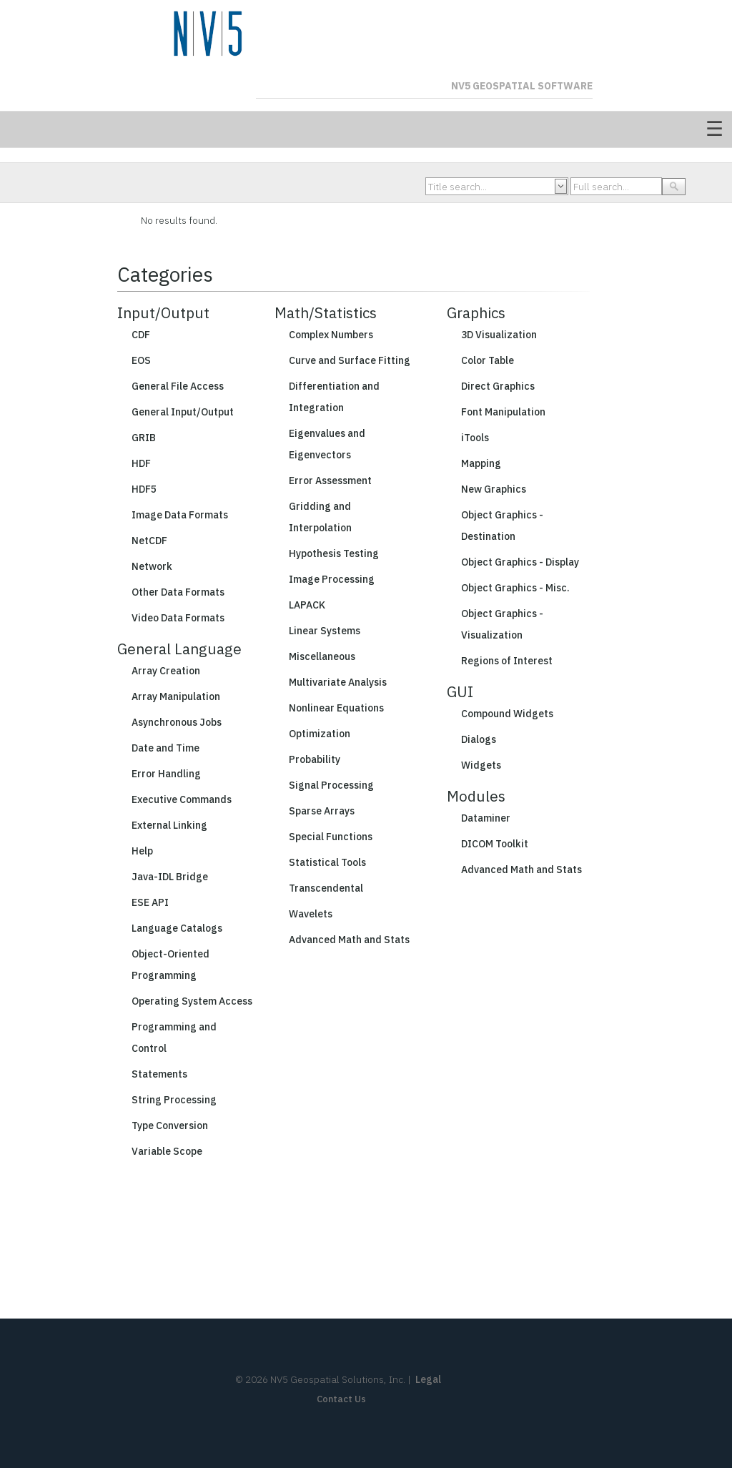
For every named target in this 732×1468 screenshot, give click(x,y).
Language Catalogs (177, 928)
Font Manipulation (503, 411)
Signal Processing (331, 785)
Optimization (319, 733)
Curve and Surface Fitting (349, 360)
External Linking (169, 825)
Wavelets (310, 913)
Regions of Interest (507, 660)
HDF (141, 463)
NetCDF (149, 540)
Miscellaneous (322, 656)
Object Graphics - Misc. (515, 587)
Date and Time (165, 748)
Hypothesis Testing (334, 553)
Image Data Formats (180, 514)
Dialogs (478, 739)
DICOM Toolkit (494, 843)
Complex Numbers (331, 334)
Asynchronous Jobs (177, 722)
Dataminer (485, 818)
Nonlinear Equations (336, 707)
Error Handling (166, 773)
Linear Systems (324, 630)
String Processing (174, 1099)
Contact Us (341, 1399)
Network (152, 566)
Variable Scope (167, 1151)
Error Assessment (330, 480)
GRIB (144, 437)
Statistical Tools (327, 862)
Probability (314, 759)
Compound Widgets (507, 713)
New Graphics (493, 489)
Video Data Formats (178, 617)
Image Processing (332, 579)
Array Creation (166, 670)
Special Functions (330, 836)
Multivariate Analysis (338, 682)
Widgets (481, 765)
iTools (475, 437)
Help (142, 850)
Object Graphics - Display (520, 562)
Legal (428, 1379)
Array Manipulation (176, 696)
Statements (159, 1074)
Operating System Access (192, 1001)
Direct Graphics (498, 386)
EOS (141, 360)
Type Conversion (170, 1125)
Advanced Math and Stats (349, 939)
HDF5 (144, 489)
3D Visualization (499, 334)
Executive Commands (182, 799)
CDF (141, 334)
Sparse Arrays (322, 810)
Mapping (481, 463)
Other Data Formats (178, 592)
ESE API (150, 902)
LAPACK (307, 604)
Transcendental (326, 888)
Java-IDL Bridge (170, 876)
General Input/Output (183, 411)
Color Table (487, 360)
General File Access (178, 386)
